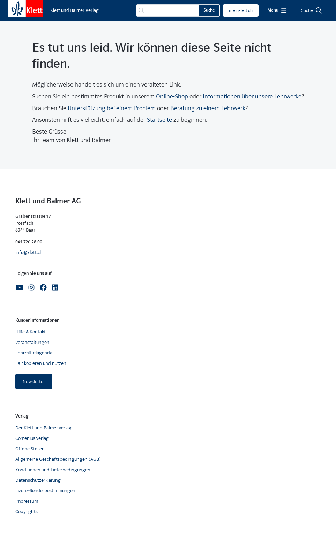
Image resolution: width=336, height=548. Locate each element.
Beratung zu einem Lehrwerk (207, 108)
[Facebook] (43, 287)
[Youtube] (19, 287)
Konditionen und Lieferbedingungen (52, 470)
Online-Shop (172, 96)
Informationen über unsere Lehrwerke (252, 96)
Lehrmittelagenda (33, 353)
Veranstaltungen (32, 342)
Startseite (160, 119)
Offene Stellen (30, 449)
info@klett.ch (29, 252)
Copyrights (26, 512)
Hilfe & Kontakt (30, 332)
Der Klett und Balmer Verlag (43, 428)
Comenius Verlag (32, 438)
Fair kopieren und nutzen (40, 363)
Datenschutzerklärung (38, 480)
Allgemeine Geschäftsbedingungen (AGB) (58, 459)
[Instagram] (31, 287)
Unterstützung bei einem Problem (112, 108)
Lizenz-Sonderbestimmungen (45, 491)
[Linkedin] (55, 287)
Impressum (26, 501)
